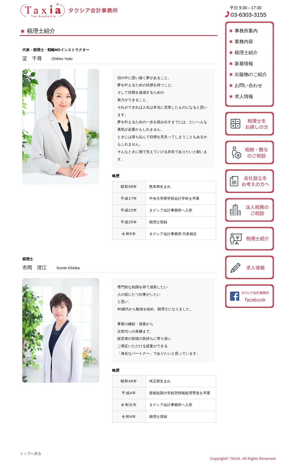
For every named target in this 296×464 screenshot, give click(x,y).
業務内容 (244, 41)
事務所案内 (246, 30)
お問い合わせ (248, 85)
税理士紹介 (246, 52)
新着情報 (244, 63)
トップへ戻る (30, 453)
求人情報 (244, 96)
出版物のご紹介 (251, 74)
